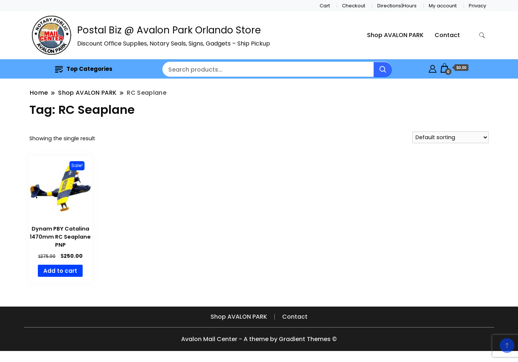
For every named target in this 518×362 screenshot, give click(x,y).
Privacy (477, 5)
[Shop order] (450, 137)
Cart (325, 5)
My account (443, 5)
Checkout (353, 5)
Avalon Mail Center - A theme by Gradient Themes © (259, 339)
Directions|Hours (397, 5)
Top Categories (83, 69)
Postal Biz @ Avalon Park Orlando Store (169, 30)
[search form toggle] (482, 35)
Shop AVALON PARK (395, 35)
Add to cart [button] (60, 271)
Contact (447, 35)
